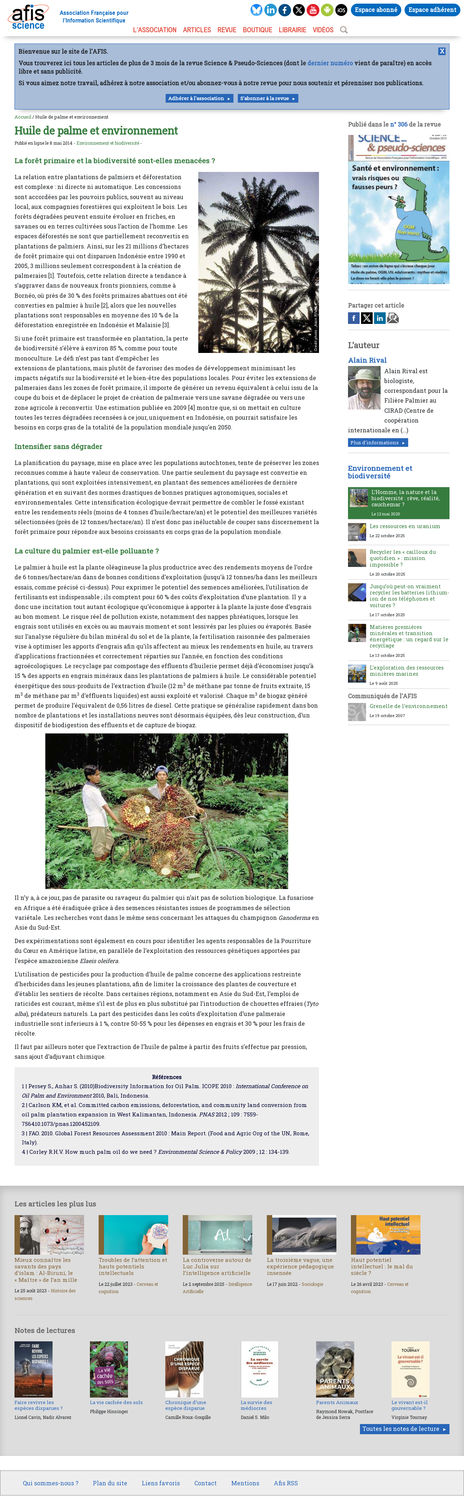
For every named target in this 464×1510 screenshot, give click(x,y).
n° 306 (398, 124)
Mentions (245, 1483)
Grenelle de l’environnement (409, 706)
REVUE (227, 30)
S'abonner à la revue (264, 98)
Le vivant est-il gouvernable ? (410, 1405)
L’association (155, 30)
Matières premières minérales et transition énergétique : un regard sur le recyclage (409, 636)
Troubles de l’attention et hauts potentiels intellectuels (133, 1266)
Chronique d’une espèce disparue (185, 1405)
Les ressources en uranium (405, 526)
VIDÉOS (323, 30)
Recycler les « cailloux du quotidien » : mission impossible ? (403, 558)
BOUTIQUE (257, 30)
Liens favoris (161, 1483)
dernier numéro (330, 63)
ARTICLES (197, 30)
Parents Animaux (337, 1402)
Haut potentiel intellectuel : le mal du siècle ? (382, 1266)
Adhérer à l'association (196, 98)
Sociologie (312, 1284)
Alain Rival (367, 360)
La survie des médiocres (256, 1405)
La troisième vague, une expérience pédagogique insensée (300, 1266)
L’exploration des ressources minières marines (407, 670)
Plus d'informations (375, 442)
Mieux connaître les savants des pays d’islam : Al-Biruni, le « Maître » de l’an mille (45, 1269)
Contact (205, 1483)
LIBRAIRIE (292, 30)
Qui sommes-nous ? (50, 1483)
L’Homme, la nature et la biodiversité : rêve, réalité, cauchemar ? (406, 498)
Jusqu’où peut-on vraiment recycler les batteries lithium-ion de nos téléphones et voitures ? (409, 596)
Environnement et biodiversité (107, 143)
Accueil (22, 117)
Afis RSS (286, 1483)
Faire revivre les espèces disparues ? (38, 1405)
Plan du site (110, 1483)
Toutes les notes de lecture (400, 1428)
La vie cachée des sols (116, 1402)
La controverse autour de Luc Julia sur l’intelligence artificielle (217, 1266)
